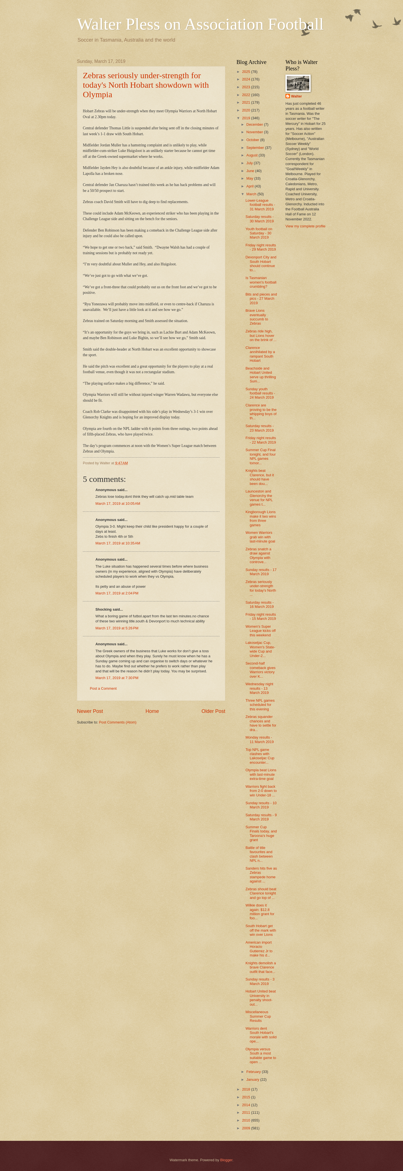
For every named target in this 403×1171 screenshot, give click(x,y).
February (254, 1072)
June (250, 171)
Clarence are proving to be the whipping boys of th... (261, 411)
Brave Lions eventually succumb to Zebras (256, 316)
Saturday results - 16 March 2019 (259, 604)
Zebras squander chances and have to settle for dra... (260, 723)
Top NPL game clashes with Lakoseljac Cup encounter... (259, 756)
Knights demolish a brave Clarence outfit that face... (260, 967)
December (255, 124)
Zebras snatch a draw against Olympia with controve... (258, 555)
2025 (246, 72)
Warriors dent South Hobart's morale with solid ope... (261, 1034)
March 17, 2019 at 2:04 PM (117, 593)
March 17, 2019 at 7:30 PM (117, 678)
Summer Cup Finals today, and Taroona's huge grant (261, 833)
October (253, 140)
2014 (246, 1105)
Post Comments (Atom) (118, 722)
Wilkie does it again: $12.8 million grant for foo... (259, 911)
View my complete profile (305, 226)
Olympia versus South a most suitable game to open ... (260, 1055)
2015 (246, 1097)
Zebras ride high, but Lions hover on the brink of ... (261, 335)
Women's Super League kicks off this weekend (260, 630)
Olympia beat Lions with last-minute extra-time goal (260, 774)
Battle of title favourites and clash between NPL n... (259, 854)
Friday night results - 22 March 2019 (260, 440)
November (255, 132)
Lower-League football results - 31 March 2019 (260, 204)
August (252, 155)
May (250, 178)
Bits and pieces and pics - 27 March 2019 (261, 298)
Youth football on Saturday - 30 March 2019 (258, 233)
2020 (246, 110)
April (250, 186)
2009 (246, 1128)
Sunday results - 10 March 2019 (261, 805)
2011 (246, 1112)
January (253, 1079)
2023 (246, 87)
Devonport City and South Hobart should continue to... (260, 263)
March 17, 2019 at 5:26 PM (117, 628)
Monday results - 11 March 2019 (259, 739)
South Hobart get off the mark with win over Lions (260, 930)
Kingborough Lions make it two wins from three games (260, 518)
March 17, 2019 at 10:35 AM (117, 543)
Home (152, 711)
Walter (296, 96)
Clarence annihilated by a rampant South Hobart (260, 354)
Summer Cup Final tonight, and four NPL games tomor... (260, 456)
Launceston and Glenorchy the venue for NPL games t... (259, 497)
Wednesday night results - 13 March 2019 (259, 688)
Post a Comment (103, 688)
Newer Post (90, 711)
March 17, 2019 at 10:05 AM (117, 503)
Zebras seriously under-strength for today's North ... (260, 588)
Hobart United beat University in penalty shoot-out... (260, 997)
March (251, 194)
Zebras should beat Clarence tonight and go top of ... (260, 893)
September (255, 148)
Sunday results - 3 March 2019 (260, 981)
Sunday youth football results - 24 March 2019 (260, 393)
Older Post (213, 711)
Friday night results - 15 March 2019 (260, 616)
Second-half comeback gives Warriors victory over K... (260, 669)
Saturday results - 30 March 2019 (259, 219)
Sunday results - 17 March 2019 (261, 572)
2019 (246, 118)
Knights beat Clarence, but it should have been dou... (259, 476)
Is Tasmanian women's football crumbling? (261, 282)
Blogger (226, 1160)
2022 (246, 95)
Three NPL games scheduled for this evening (260, 704)
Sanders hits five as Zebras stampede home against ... (261, 874)
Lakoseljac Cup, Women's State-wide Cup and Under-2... (260, 649)
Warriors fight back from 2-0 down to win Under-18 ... (261, 790)
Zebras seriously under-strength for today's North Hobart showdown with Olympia (146, 85)
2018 (246, 1089)
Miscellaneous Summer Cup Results (258, 1016)
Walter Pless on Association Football (200, 24)
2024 (246, 79)
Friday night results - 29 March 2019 (260, 247)
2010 (246, 1120)
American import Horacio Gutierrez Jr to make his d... (259, 948)
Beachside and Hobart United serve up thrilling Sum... (260, 374)
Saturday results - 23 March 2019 (259, 428)
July (250, 163)
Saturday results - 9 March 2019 (261, 817)
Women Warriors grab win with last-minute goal (260, 536)
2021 (246, 102)
